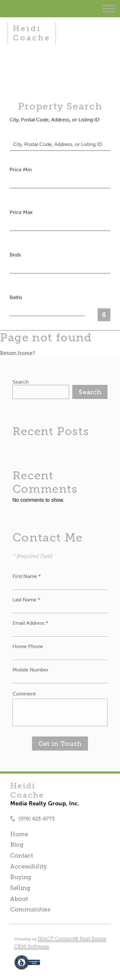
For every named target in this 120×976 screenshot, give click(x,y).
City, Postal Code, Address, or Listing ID (55, 119)
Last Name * (26, 599)
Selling (20, 887)
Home (19, 834)
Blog (16, 844)
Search (20, 381)
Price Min (21, 169)
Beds (15, 254)
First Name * (26, 576)
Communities (30, 909)
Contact (21, 855)
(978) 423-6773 (37, 819)
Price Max (21, 212)
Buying (20, 877)
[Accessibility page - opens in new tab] (27, 966)
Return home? (17, 353)
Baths (16, 297)
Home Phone (27, 646)
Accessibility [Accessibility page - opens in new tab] (28, 866)
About (19, 898)
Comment (24, 693)
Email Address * (30, 623)
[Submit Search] (104, 314)
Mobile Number (30, 669)
